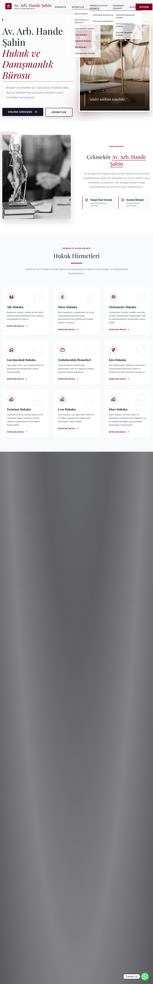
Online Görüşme (22, 112)
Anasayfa (60, 7)
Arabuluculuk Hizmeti (98, 7)
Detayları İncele (17, 326)
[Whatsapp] (145, 976)
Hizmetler (78, 7)
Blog (133, 7)
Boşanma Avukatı (118, 7)
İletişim (144, 7)
